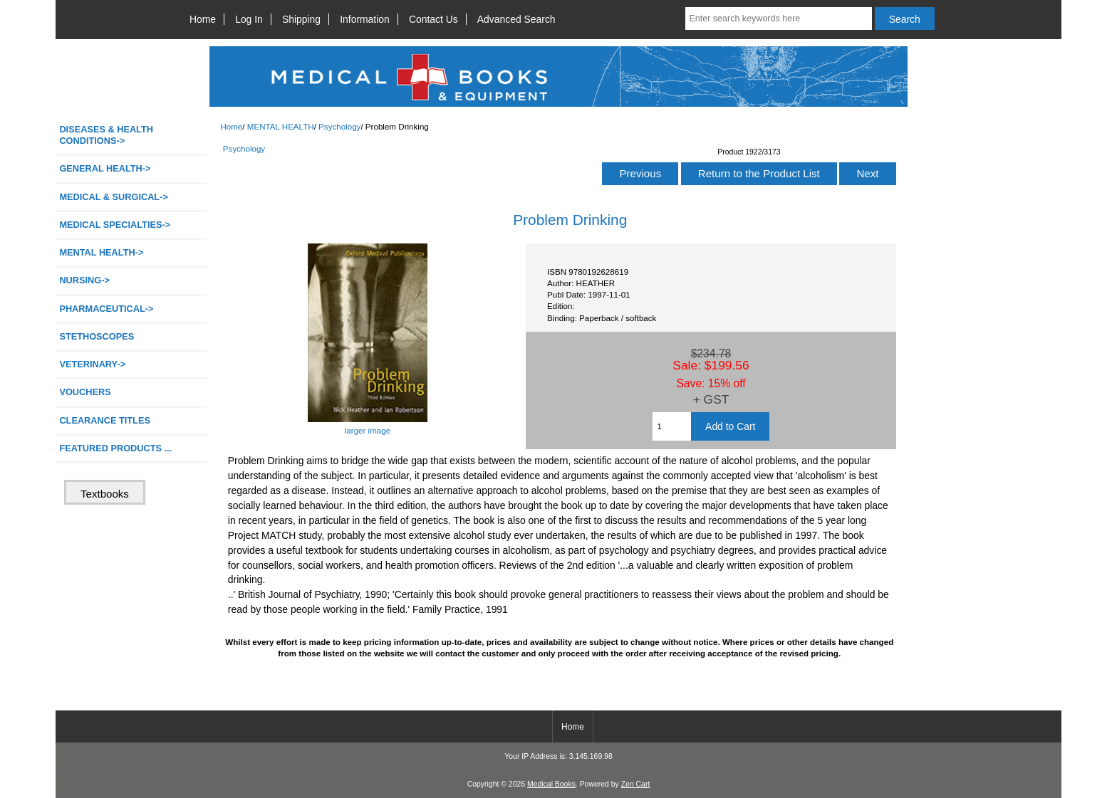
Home (202, 19)
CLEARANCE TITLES (104, 420)
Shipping (301, 19)
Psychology (339, 126)
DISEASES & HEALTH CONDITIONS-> (106, 135)
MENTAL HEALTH (280, 126)
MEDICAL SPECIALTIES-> (114, 224)
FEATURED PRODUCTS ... (115, 448)
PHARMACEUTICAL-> (106, 308)
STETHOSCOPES (96, 336)
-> (101, 252)
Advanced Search (516, 19)
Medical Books (551, 784)
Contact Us (433, 19)
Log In (249, 19)
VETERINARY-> (92, 364)
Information (365, 19)
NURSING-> (84, 280)
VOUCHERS (84, 392)
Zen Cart (635, 784)
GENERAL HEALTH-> (104, 168)
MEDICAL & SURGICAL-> (113, 196)
